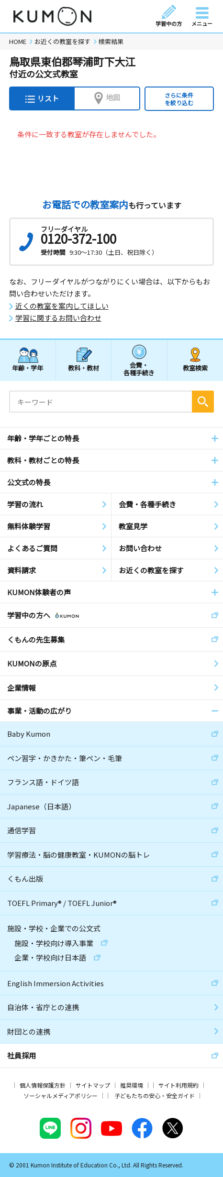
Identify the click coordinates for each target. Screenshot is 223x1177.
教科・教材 (83, 367)
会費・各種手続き (139, 368)
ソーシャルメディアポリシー (60, 1095)
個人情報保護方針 (43, 1085)
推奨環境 (131, 1085)
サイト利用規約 (178, 1085)
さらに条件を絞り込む (179, 99)
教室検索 (195, 367)
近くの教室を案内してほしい (62, 306)
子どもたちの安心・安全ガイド (154, 1095)
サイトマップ (93, 1085)
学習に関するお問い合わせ (58, 318)
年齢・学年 (27, 367)
